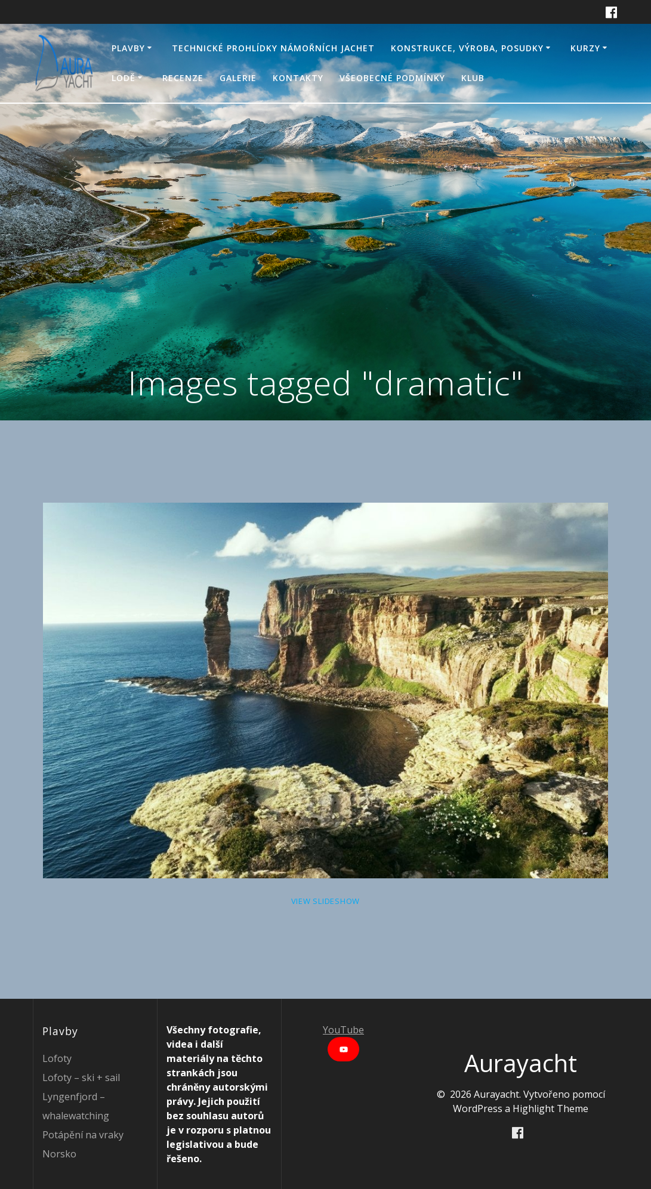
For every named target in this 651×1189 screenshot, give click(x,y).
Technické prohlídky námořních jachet (273, 48)
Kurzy (585, 48)
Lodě (123, 77)
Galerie (238, 77)
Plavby (128, 48)
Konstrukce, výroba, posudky (467, 48)
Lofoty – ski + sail (81, 1077)
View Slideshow (325, 901)
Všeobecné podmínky (392, 77)
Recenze (182, 77)
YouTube (343, 1029)
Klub (473, 77)
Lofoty (57, 1058)
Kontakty (298, 77)
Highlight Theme (550, 1108)
